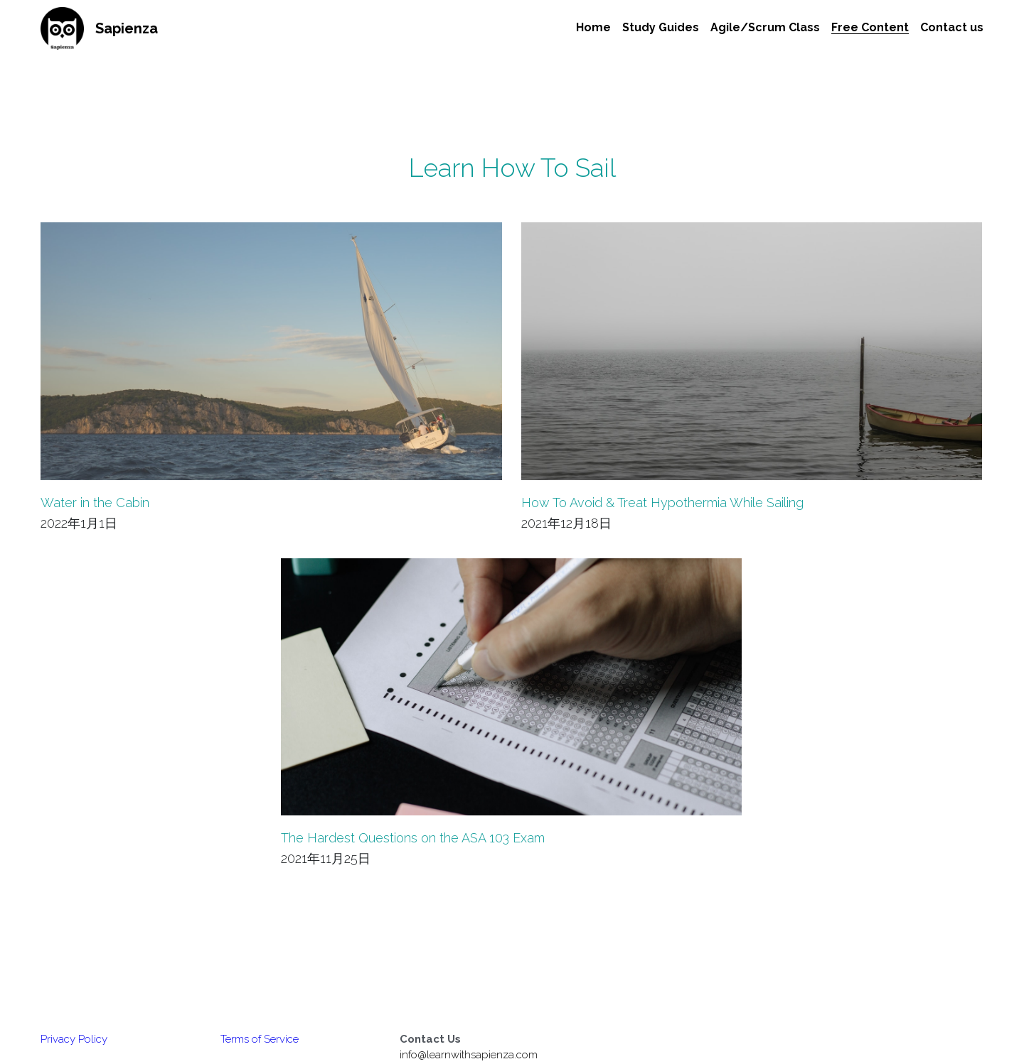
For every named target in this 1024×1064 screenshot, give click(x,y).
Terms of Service (259, 1039)
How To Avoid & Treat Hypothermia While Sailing (662, 502)
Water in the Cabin (95, 502)
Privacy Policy (74, 1039)
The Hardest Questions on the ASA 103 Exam (413, 838)
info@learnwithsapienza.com (469, 1054)
